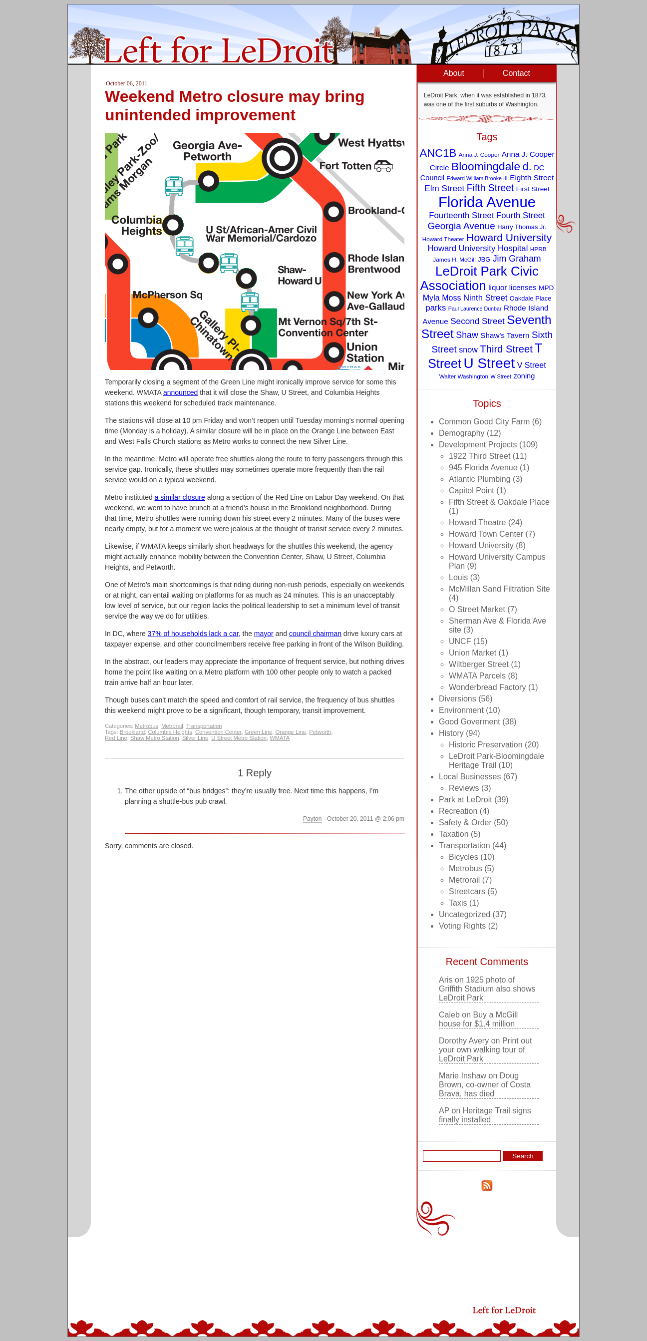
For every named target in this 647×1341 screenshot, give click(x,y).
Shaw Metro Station (154, 738)
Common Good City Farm (484, 421)
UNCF (460, 641)
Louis (458, 577)
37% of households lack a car (193, 634)
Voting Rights (462, 926)
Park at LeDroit (465, 799)
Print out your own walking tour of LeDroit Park (485, 1049)
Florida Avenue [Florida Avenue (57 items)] (487, 202)
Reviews (464, 788)
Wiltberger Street (479, 664)
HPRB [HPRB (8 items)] (538, 249)
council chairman (315, 634)
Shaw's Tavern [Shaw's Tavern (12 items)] (504, 335)
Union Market (472, 653)
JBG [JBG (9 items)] (484, 259)
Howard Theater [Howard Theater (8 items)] (443, 239)
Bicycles (463, 857)
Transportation (204, 726)
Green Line (258, 732)
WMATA (280, 738)
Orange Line (290, 732)
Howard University (481, 545)
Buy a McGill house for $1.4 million (478, 1019)
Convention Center (218, 732)
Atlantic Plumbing (480, 479)
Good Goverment (469, 721)
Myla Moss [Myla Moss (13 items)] (442, 297)
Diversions (457, 698)
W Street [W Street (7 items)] (501, 376)
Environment (461, 710)
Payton (312, 818)
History (451, 733)
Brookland (132, 732)
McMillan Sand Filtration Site (499, 589)
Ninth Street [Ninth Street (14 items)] (485, 298)
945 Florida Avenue (483, 467)
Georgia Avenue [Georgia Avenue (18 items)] (461, 226)
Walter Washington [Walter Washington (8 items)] (463, 376)
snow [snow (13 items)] (468, 349)
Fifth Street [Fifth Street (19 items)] (490, 187)
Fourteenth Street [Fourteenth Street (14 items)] (461, 215)
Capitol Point (471, 490)
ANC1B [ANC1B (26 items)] (437, 153)
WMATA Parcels (477, 675)
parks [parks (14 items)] (435, 308)
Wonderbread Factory (487, 687)
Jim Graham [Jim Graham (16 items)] (517, 259)
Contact (516, 73)
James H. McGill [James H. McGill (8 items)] (454, 259)
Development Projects (478, 444)
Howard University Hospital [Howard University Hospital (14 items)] (478, 248)
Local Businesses (470, 776)
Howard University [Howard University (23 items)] (509, 237)
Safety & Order (465, 822)
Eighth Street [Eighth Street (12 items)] (532, 177)
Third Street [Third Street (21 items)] (506, 348)
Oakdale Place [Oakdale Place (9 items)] (530, 298)
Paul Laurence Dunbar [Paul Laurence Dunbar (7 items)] (475, 309)
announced (180, 392)
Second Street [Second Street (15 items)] (477, 321)
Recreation (458, 811)
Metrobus (146, 726)
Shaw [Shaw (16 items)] (467, 335)
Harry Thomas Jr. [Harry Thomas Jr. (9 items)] (521, 227)
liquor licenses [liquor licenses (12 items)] (512, 287)
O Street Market (477, 609)
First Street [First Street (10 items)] (533, 189)
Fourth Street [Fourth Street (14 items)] (520, 215)
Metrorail (172, 726)
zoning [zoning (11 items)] (524, 376)
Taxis (458, 903)
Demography (462, 433)
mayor (264, 634)
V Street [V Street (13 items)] (531, 364)
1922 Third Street (479, 456)
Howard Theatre (477, 522)
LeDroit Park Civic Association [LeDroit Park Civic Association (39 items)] (479, 278)
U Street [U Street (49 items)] (489, 363)
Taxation (454, 834)
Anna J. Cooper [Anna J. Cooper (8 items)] (479, 154)
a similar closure (180, 497)
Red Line (116, 738)
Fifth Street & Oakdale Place (499, 502)
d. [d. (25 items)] (527, 166)
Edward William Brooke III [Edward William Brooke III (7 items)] (477, 178)
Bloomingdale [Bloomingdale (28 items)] (485, 166)
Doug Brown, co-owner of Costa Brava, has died (485, 1084)
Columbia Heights (170, 732)
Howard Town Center (486, 534)
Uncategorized (464, 914)
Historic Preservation (486, 744)
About (453, 73)
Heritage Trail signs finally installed (485, 1115)
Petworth (320, 732)
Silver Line (195, 738)
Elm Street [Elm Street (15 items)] (444, 188)
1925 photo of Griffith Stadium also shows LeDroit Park (487, 989)
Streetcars (467, 891)
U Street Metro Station (239, 738)
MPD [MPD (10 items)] (546, 288)
